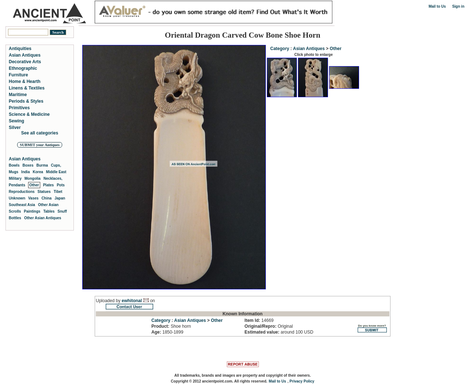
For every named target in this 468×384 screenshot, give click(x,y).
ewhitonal (132, 300)
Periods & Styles (26, 101)
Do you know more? (372, 328)
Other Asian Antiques (42, 218)
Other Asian (48, 205)
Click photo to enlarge (313, 55)
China (46, 198)
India (25, 172)
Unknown (17, 198)
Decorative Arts (25, 61)
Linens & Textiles (27, 88)
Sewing (16, 120)
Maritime (18, 94)
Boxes (27, 165)
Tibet (58, 192)
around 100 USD (279, 332)
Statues (44, 192)
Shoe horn (171, 326)
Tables (48, 211)
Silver (15, 127)
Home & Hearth (25, 81)
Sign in (458, 6)
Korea (38, 172)
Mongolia (32, 178)
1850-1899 (167, 332)
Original (269, 326)
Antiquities (20, 48)
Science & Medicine (29, 114)
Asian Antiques (309, 48)
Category (279, 48)
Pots (61, 185)
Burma (42, 165)
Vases (33, 198)
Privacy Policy (302, 381)
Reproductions (22, 192)
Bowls (14, 165)
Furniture (18, 74)
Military (15, 178)
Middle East (56, 172)
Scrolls (15, 211)
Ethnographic (23, 68)
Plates (48, 185)
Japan (59, 198)
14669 (259, 320)
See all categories (39, 133)
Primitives (19, 107)
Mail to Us (437, 6)
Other (335, 48)
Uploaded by (109, 300)
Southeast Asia (22, 205)
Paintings (32, 211)
